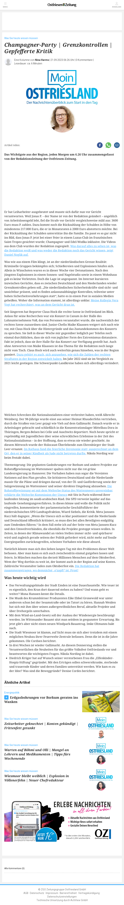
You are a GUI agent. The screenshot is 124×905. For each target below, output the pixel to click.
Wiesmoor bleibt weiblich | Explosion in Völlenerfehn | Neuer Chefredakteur (36, 778)
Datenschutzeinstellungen (62, 897)
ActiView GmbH (79, 900)
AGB (25, 893)
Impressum (52, 893)
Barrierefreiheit (68, 893)
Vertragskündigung (89, 893)
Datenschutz (37, 893)
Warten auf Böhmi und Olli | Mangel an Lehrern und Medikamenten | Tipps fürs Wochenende (37, 754)
